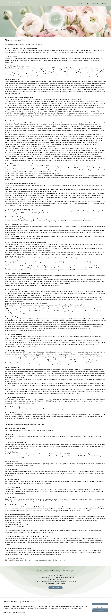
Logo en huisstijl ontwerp (55, 575)
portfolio (94, 3)
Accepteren (100, 604)
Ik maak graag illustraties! (55, 579)
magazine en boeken (68, 577)
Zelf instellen (100, 607)
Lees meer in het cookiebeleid (72, 608)
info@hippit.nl (24, 524)
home (80, 3)
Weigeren (100, 611)
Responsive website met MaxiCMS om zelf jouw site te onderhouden (55, 581)
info (87, 3)
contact (103, 3)
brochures (59, 577)
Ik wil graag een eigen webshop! (55, 583)
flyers (53, 577)
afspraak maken (55, 588)
